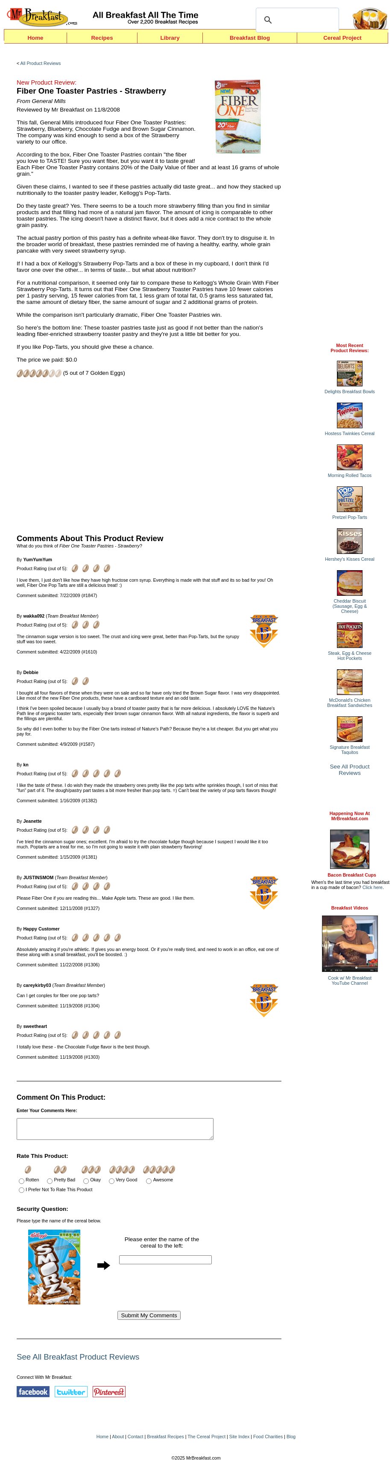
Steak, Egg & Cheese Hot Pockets (350, 656)
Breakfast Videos (349, 907)
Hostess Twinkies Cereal (349, 433)
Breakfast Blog (250, 38)
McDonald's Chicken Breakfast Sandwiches (349, 703)
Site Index (239, 1440)
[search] (296, 20)
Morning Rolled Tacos (350, 475)
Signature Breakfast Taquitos (350, 750)
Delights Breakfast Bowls (350, 391)
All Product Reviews (40, 63)
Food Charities (268, 1440)
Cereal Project (342, 38)
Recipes (102, 38)
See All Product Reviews (350, 769)
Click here (373, 887)
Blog (291, 1440)
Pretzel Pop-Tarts (349, 517)
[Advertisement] (149, 454)
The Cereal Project (206, 1440)
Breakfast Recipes (165, 1440)
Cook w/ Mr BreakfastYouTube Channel (350, 980)
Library (169, 38)
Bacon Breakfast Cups (352, 874)
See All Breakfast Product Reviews (78, 1360)
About (118, 1440)
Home (35, 38)
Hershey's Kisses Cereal (349, 559)
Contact (135, 1440)
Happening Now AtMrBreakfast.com (350, 816)
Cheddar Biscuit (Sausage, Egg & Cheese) (350, 606)
